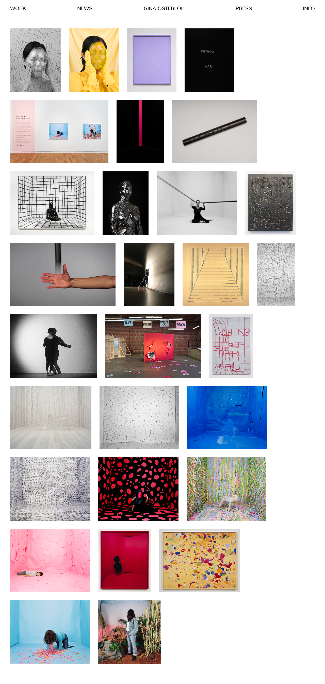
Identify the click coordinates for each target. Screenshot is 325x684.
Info (309, 8)
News (84, 8)
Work (18, 8)
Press (244, 8)
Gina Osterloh (164, 8)
